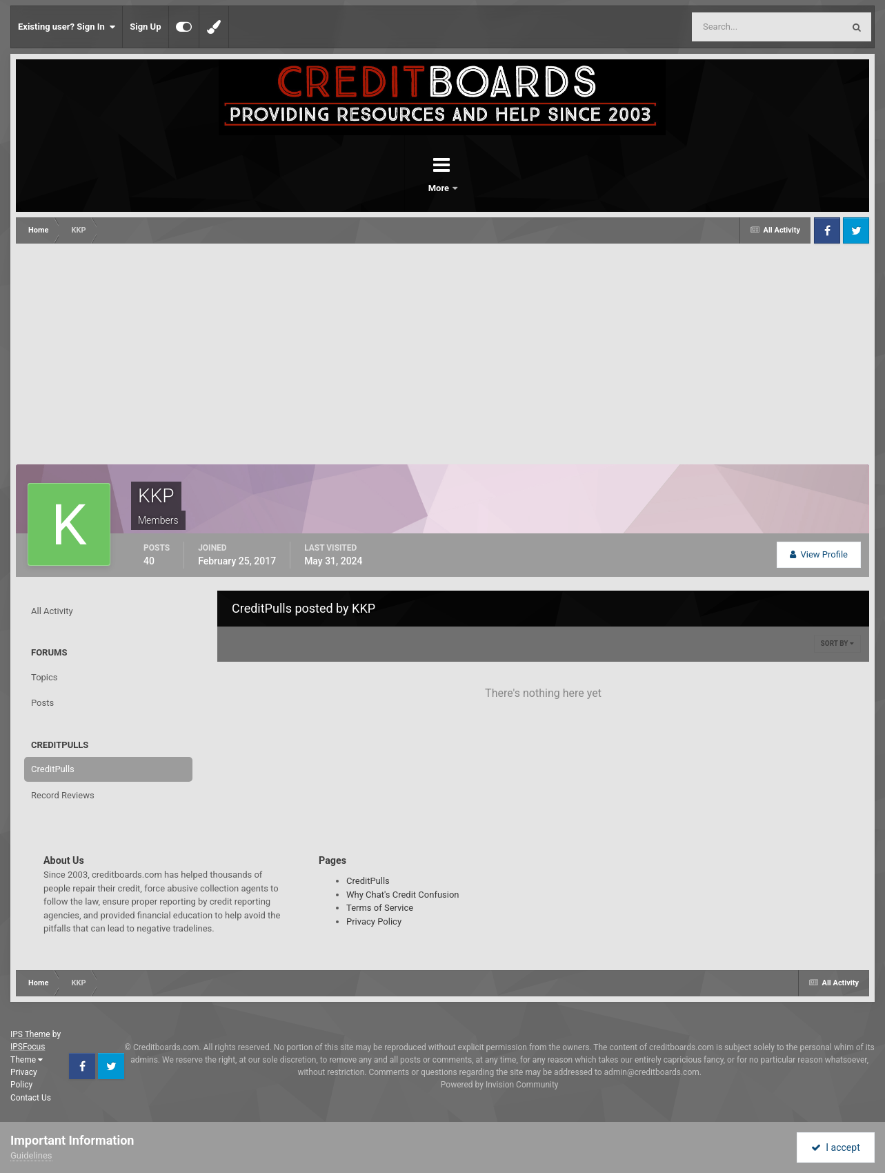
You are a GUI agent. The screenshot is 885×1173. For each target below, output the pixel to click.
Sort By (837, 643)
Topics (44, 677)
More (478, 188)
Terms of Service (379, 908)
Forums (404, 188)
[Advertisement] (443, 347)
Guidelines (31, 1155)
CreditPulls (52, 769)
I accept (835, 1147)
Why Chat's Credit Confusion (402, 894)
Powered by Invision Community (500, 1085)
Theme (26, 1060)
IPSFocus (27, 1047)
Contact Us (30, 1098)
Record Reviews (63, 795)
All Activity (52, 611)
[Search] (732, 26)
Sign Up (145, 26)
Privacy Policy (373, 921)
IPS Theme (30, 1034)
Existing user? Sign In (66, 27)
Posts (42, 703)
